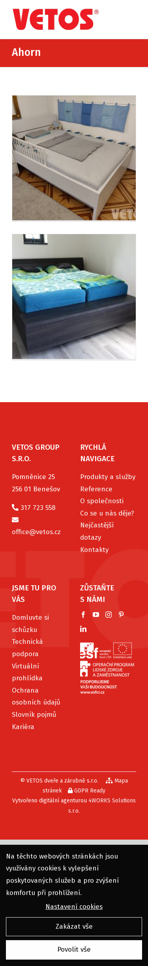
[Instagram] (108, 614)
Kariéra (23, 727)
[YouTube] (96, 614)
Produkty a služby (107, 477)
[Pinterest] (121, 614)
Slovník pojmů (34, 714)
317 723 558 (38, 508)
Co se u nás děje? (107, 513)
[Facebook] (83, 614)
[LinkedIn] (83, 629)
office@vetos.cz (36, 532)
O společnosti (102, 501)
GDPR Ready (86, 790)
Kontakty (94, 550)
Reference (96, 489)
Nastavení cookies (74, 908)
